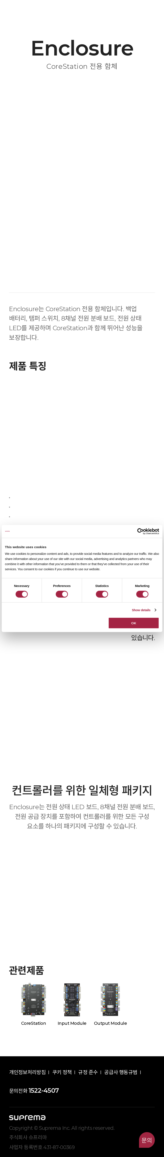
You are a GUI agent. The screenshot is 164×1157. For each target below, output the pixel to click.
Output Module (110, 1023)
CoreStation (33, 1023)
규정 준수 (88, 1072)
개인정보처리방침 (27, 1072)
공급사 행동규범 (120, 1072)
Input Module (72, 1023)
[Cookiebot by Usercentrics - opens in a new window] (140, 531)
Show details (141, 610)
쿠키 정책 (62, 1072)
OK (133, 623)
